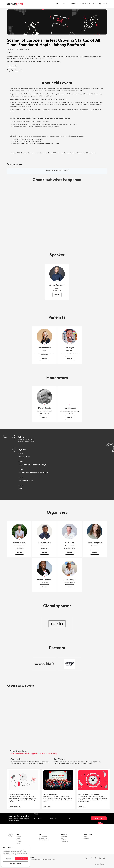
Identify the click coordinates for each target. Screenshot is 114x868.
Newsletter (64, 836)
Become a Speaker (43, 840)
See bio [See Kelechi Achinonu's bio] (44, 587)
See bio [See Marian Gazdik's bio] (44, 417)
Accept (22, 859)
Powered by (99, 864)
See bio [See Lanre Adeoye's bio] (69, 587)
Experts (18, 838)
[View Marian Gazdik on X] (44, 405)
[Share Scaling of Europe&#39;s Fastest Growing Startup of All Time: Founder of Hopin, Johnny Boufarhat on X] (12, 70)
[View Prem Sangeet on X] (70, 405)
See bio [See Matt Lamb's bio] (69, 552)
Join (57, 4)
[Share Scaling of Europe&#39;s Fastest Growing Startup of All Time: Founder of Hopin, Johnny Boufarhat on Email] (20, 70)
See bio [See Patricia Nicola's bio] (44, 358)
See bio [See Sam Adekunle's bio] (44, 552)
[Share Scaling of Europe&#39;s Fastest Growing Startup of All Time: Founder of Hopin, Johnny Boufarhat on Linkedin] (16, 70)
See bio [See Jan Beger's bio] (69, 358)
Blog (62, 838)
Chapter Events (43, 838)
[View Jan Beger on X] (70, 344)
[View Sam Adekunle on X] (44, 539)
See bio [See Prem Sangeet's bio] (69, 417)
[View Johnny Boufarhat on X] (57, 282)
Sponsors (19, 841)
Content (74, 4)
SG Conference (43, 836)
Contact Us (86, 838)
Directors (19, 843)
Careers (85, 836)
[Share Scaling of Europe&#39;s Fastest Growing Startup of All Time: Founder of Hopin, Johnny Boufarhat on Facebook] (8, 70)
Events (64, 4)
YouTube (63, 840)
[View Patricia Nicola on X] (44, 344)
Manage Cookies (15, 863)
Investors (19, 836)
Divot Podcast (64, 841)
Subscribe (98, 818)
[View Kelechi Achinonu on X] (44, 576)
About (95, 4)
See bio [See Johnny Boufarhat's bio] (57, 294)
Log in (105, 4)
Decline (8, 859)
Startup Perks (85, 4)
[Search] (100, 4)
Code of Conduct (29, 857)
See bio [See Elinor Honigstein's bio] (94, 552)
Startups (19, 840)
